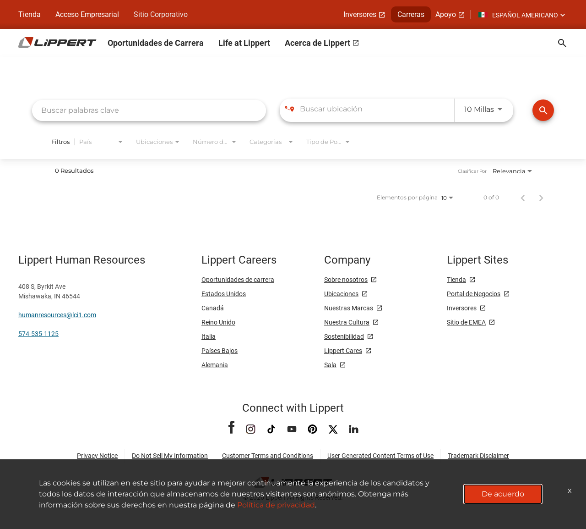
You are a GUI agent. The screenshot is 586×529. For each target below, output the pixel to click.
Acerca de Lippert (317, 43)
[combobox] (149, 110)
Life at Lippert (244, 43)
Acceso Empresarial (87, 14)
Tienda (29, 14)
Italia (208, 336)
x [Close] (570, 490)
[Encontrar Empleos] (543, 110)
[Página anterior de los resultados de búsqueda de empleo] (523, 197)
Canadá (212, 308)
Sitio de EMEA (466, 322)
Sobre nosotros (346, 279)
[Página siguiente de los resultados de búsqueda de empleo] (541, 197)
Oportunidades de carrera (237, 279)
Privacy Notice (97, 455)
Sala (330, 365)
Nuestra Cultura (346, 322)
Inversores (359, 14)
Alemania (214, 365)
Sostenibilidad (344, 336)
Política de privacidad (276, 505)
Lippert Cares (343, 350)
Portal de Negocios (473, 294)
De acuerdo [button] (503, 494)
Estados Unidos (223, 294)
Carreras (410, 14)
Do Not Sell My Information (170, 455)
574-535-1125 (38, 333)
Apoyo (445, 14)
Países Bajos (219, 350)
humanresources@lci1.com (57, 315)
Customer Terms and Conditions (267, 455)
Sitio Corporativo (161, 14)
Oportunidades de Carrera (156, 43)
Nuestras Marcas (348, 308)
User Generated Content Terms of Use (380, 455)
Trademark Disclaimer (478, 455)
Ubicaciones (341, 294)
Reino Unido (218, 322)
